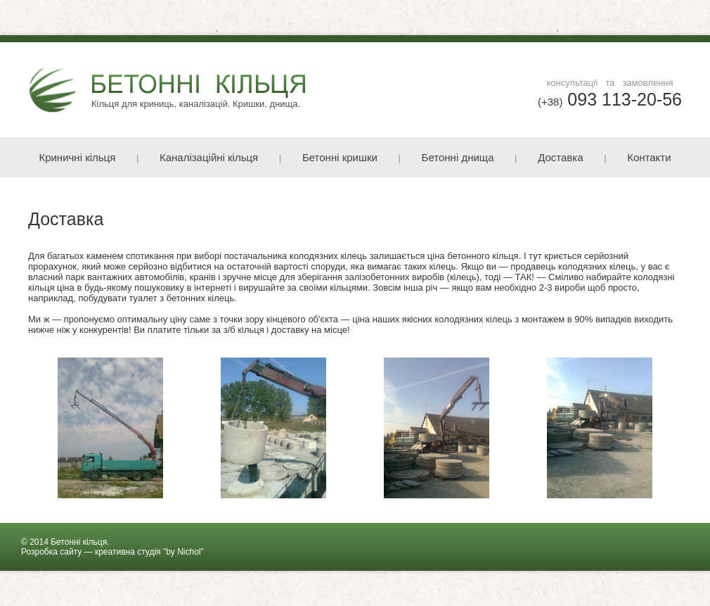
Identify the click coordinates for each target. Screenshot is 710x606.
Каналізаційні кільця (209, 157)
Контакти (649, 157)
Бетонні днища (458, 157)
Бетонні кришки (339, 157)
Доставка (560, 157)
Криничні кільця (77, 157)
